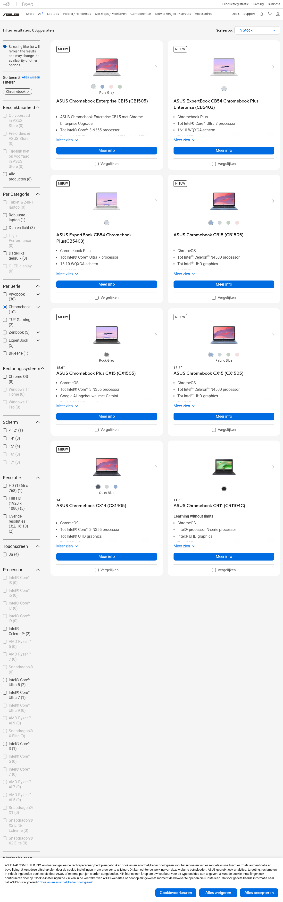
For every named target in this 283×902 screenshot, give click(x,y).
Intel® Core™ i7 (19, 606)
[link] (11, 14)
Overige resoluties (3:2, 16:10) (18, 524)
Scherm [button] (21, 422)
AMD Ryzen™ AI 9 (20, 720)
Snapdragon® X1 (21, 810)
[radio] (94, 86)
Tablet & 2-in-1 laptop (21, 205)
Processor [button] (21, 569)
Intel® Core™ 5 (19, 759)
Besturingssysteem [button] (21, 368)
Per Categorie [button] (21, 194)
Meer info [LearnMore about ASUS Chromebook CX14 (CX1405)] (107, 556)
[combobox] (257, 30)
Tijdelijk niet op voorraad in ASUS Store (19, 159)
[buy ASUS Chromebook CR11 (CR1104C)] (209, 505)
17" (14, 462)
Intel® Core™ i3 (19, 580)
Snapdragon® (21, 669)
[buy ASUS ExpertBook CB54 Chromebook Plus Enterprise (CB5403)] (224, 104)
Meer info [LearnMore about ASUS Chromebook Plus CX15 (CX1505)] (107, 416)
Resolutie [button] (21, 477)
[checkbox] (21, 205)
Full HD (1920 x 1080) (17, 503)
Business (274, 4)
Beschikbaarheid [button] (21, 107)
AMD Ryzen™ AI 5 (20, 797)
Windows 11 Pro (19, 404)
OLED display (20, 268)
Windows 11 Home (19, 392)
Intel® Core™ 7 (19, 772)
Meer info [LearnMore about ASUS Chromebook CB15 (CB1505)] (224, 284)
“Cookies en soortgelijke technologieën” (65, 882)
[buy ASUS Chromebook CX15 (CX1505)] (208, 373)
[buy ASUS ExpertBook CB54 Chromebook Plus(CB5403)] (106, 238)
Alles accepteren (259, 892)
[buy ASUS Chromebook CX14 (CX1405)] (91, 505)
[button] (258, 4)
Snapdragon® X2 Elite (21, 841)
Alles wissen (31, 77)
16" (14, 454)
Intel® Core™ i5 (19, 593)
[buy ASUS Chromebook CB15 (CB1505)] (208, 235)
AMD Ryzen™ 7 (20, 657)
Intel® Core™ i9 (19, 618)
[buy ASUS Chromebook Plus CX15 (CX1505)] (96, 373)
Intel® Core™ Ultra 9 (19, 708)
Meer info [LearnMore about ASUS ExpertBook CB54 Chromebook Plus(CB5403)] (107, 284)
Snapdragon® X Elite (21, 733)
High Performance (20, 240)
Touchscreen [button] (21, 546)
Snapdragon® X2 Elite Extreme (21, 825)
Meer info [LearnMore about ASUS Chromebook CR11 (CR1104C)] (224, 556)
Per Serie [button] (21, 286)
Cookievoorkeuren (176, 892)
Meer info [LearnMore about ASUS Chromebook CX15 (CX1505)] (224, 416)
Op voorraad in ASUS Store (19, 120)
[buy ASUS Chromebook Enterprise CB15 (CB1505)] (102, 101)
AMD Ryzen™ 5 (20, 644)
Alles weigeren (218, 892)
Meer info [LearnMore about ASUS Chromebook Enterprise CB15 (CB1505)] (107, 150)
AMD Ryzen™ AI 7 (20, 784)
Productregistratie (235, 4)
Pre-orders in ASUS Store (19, 138)
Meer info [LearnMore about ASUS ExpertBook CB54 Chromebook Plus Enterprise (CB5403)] (224, 150)
